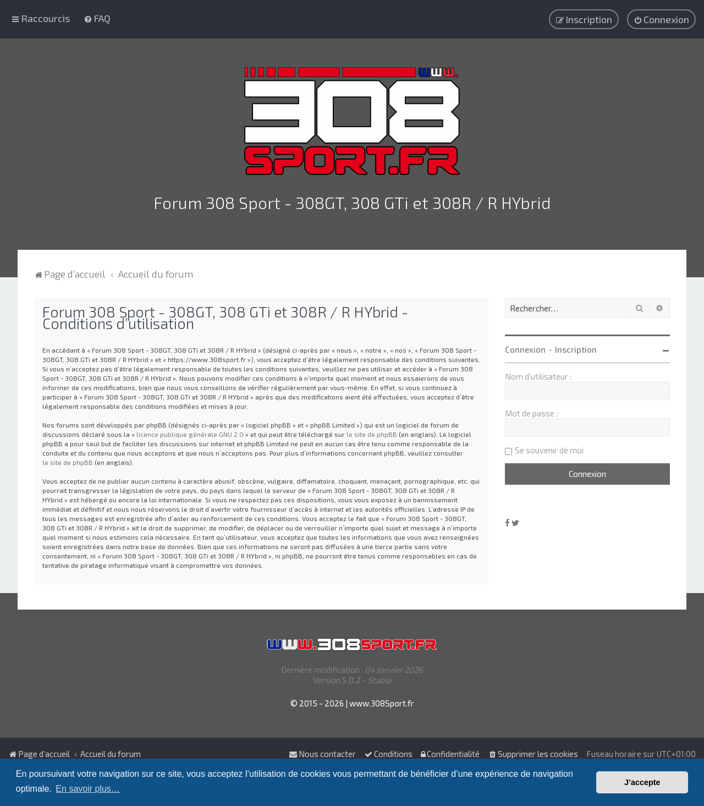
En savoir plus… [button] (88, 788)
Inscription (576, 347)
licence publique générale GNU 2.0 (190, 432)
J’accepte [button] (642, 782)
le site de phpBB (371, 432)
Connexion (525, 347)
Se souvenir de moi (549, 448)
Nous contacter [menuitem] (322, 754)
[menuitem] (97, 17)
